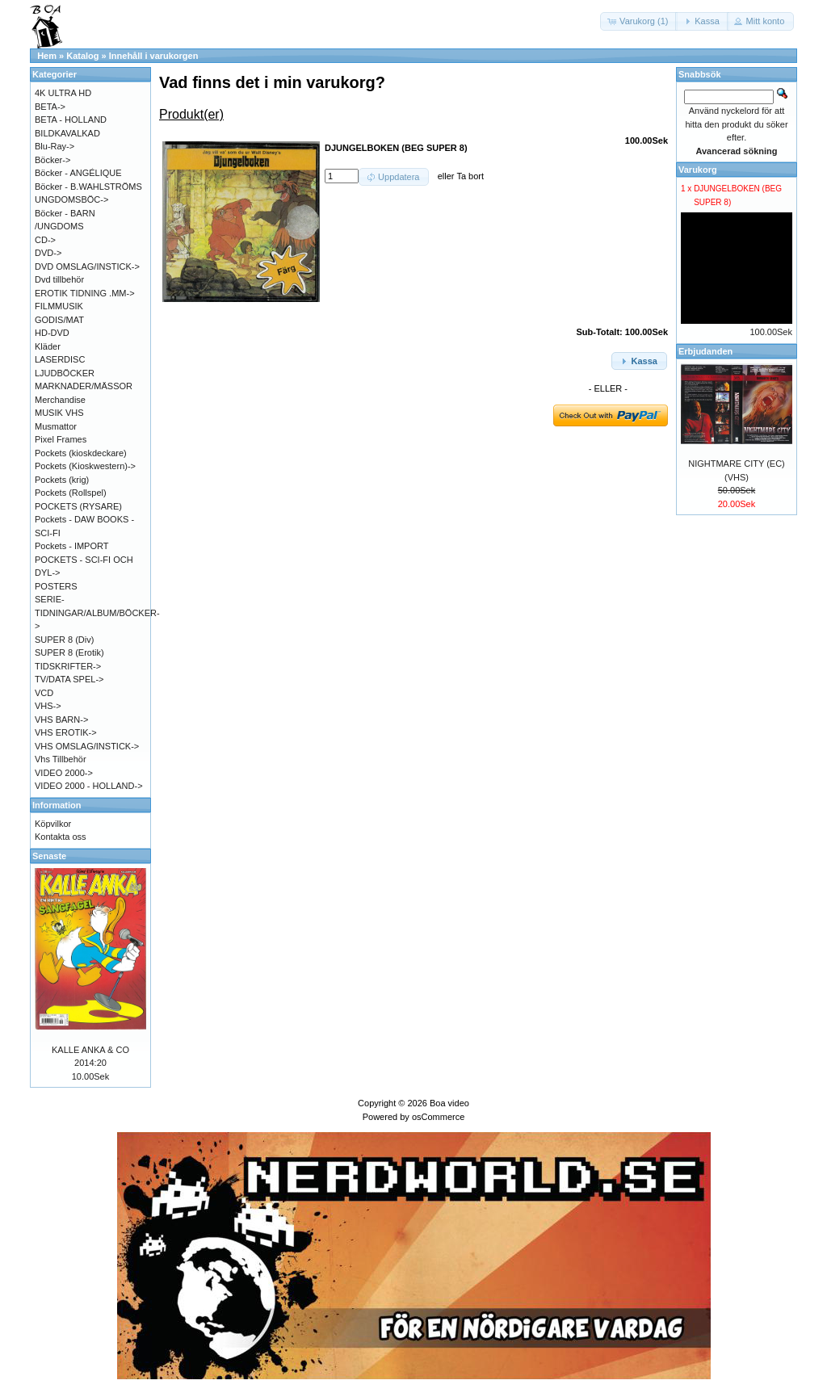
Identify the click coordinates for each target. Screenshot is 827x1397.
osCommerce (438, 1117)
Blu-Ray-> (54, 146)
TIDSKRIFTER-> (68, 666)
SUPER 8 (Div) (64, 639)
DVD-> (48, 253)
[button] (639, 21)
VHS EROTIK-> (66, 732)
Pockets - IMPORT (71, 546)
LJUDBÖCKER (64, 373)
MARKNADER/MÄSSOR (83, 386)
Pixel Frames (60, 439)
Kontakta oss (60, 836)
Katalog (82, 56)
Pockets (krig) (62, 480)
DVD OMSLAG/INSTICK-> (87, 266)
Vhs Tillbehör (60, 759)
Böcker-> (52, 160)
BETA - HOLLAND (71, 119)
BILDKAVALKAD (67, 133)
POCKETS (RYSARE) (78, 506)
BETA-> (50, 106)
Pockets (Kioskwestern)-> (85, 466)
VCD (44, 693)
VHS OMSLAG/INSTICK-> (87, 746)
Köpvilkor (53, 824)
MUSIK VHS (59, 412)
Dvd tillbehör (59, 279)
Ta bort (470, 176)
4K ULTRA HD (63, 93)
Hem (47, 56)
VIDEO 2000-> (64, 773)
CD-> (45, 240)
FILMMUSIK (59, 306)
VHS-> (48, 706)
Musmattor (56, 426)
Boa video (449, 1103)
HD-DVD (52, 333)
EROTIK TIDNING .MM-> (85, 293)
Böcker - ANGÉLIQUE (78, 173)
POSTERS (56, 586)
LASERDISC (60, 359)
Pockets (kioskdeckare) (81, 453)
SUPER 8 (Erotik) (69, 652)
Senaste (49, 856)
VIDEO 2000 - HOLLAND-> (89, 786)
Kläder (48, 346)
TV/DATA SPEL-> (69, 679)
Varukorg (697, 169)
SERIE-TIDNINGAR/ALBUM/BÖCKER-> (97, 612)
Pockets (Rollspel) (71, 492)
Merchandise (60, 400)
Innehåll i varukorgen (154, 56)
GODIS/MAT (59, 320)
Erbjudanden (705, 351)
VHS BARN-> (61, 719)
